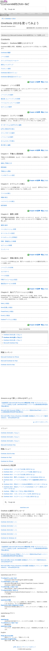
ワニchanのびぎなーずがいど (9, 590)
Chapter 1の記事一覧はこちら (38, 82)
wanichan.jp (4, 619)
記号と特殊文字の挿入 (8, 129)
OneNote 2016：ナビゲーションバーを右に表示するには (21, 496)
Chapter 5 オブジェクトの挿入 (13, 184)
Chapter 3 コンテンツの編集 (12, 116)
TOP (2, 13)
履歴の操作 (4, 225)
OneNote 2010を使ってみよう (12, 340)
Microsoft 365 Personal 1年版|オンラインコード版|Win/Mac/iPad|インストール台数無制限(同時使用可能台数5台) (24, 411)
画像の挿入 (4, 197)
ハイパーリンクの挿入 (8, 201)
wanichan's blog (6, 626)
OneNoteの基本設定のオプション (11, 76)
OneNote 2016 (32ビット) (9, 530)
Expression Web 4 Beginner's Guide (12, 605)
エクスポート (5, 271)
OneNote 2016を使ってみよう (12, 334)
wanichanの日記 (6, 600)
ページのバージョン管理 (8, 229)
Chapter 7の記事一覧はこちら (38, 289)
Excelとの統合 (5, 315)
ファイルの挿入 (6, 193)
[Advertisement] (24, 383)
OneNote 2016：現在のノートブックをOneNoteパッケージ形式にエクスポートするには (25, 487)
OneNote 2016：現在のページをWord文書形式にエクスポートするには (25, 484)
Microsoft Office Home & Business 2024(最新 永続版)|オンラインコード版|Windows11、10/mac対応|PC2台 (24, 416)
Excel (15, 13)
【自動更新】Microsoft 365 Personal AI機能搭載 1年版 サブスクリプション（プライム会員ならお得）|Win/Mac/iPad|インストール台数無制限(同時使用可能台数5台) (24, 404)
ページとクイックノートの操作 (10, 103)
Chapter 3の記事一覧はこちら (38, 150)
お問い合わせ (17, 647)
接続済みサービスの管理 (8, 283)
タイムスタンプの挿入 (8, 141)
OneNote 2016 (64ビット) (9, 534)
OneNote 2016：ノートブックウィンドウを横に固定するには (22, 472)
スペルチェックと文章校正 (9, 237)
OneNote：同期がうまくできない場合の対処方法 (19, 491)
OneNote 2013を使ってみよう (20, 23)
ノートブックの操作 (7, 95)
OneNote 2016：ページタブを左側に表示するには (19, 469)
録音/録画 (4, 205)
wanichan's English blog (8, 639)
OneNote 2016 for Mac (8, 364)
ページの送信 (5, 275)
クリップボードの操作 (8, 133)
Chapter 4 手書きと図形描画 (12, 154)
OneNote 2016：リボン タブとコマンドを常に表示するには (22, 494)
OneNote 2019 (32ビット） (9, 522)
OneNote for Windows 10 (8, 538)
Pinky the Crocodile (7, 635)
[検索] (24, 9)
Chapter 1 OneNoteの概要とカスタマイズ (17, 43)
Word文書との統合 (6, 307)
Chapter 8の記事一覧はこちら (38, 325)
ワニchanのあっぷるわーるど (9, 587)
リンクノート (5, 249)
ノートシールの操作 (7, 137)
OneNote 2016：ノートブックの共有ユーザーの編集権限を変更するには (25, 480)
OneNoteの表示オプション (9, 72)
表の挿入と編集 (6, 145)
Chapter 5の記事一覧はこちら (38, 210)
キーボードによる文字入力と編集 (11, 125)
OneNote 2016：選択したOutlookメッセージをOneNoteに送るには (24, 477)
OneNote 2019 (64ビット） (9, 526)
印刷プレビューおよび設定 (9, 279)
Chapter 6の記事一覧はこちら (38, 254)
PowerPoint (31, 13)
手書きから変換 (6, 171)
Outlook (22, 13)
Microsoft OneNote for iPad (9, 361)
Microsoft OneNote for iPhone (10, 357)
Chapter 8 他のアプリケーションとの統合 (17, 292)
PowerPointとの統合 (7, 311)
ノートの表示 (5, 56)
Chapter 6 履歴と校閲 (9, 214)
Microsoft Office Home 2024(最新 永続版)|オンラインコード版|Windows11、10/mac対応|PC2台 (24, 560)
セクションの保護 (6, 245)
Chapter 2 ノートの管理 (10, 85)
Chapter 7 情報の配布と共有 (12, 258)
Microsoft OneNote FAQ (10, 343)
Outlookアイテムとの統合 (9, 319)
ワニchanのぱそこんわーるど (9, 581)
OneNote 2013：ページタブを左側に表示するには (19, 474)
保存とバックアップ (7, 64)
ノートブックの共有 (7, 267)
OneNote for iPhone (7, 461)
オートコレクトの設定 (8, 233)
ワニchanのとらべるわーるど (9, 623)
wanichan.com (24, 507)
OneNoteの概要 (6, 52)
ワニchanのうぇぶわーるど (9, 578)
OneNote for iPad (6, 457)
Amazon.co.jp (6, 398)
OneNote (4, 15)
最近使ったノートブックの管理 (10, 99)
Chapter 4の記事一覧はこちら (38, 180)
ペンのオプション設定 (8, 175)
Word (9, 13)
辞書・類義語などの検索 (8, 241)
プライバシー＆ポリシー (29, 647)
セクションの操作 (6, 107)
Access (40, 13)
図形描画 (3, 167)
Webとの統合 (5, 303)
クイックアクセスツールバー (10, 60)
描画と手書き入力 (6, 163)
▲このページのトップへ (40, 422)
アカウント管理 (6, 68)
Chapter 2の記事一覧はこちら (38, 112)
